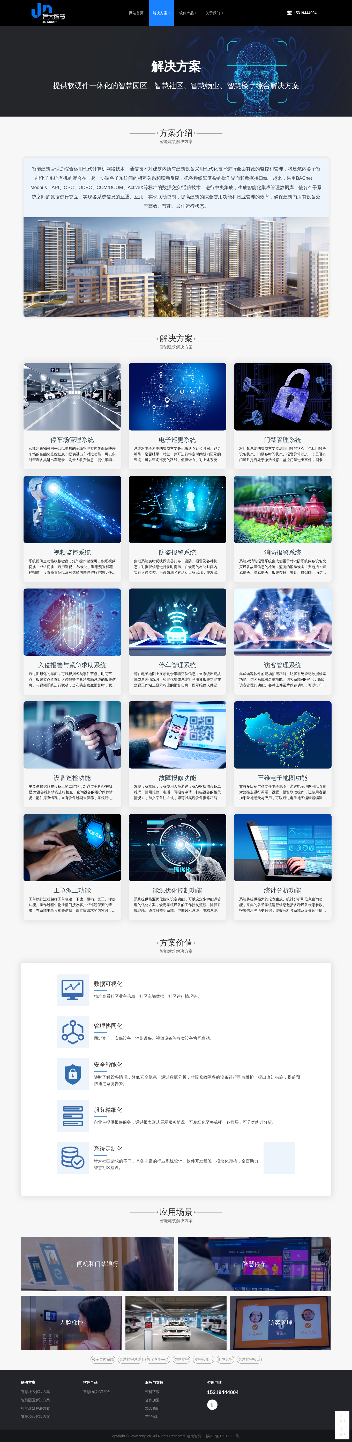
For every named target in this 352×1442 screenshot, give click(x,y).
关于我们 (214, 13)
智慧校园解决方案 (35, 1416)
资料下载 (152, 1391)
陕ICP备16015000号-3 (224, 1435)
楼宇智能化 (203, 1359)
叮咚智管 (225, 1359)
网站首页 (136, 13)
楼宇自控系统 (103, 1359)
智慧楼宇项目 (249, 1359)
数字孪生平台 (158, 1359)
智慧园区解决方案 (35, 1399)
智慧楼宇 (181, 1359)
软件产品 (187, 13)
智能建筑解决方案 (35, 1408)
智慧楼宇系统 (130, 1359)
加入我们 (152, 1408)
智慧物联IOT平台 (97, 1391)
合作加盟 (152, 1399)
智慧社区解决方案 (35, 1391)
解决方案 (161, 13)
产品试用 (152, 1416)
